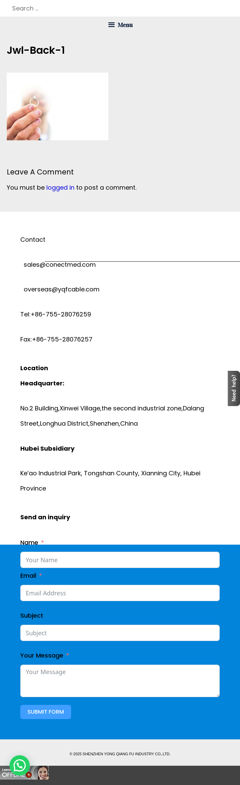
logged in (60, 187)
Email (28, 575)
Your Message (41, 655)
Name (29, 542)
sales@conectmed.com (58, 264)
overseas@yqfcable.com (60, 289)
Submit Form (45, 712)
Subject (31, 615)
